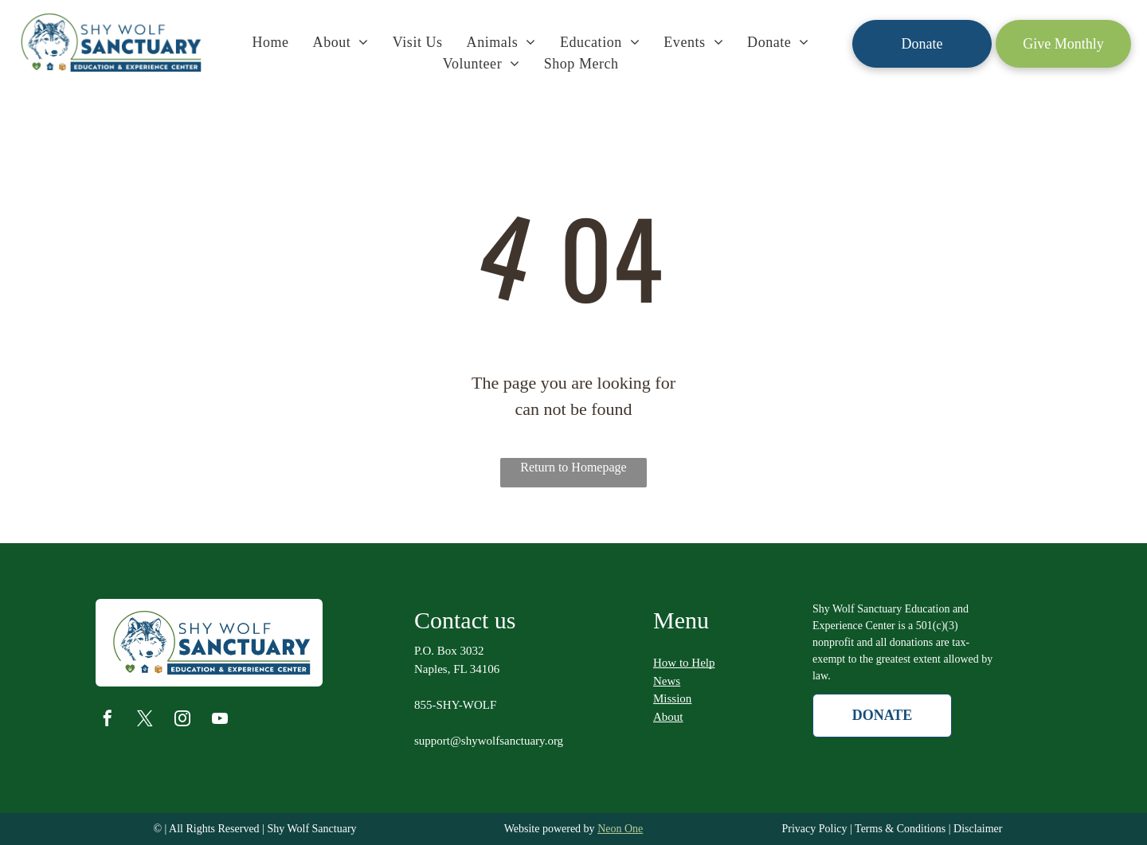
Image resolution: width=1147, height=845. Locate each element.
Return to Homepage (573, 467)
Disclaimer (977, 829)
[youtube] (220, 720)
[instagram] (182, 720)
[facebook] (107, 720)
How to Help (684, 662)
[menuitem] (270, 42)
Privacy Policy (814, 829)
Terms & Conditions (900, 829)
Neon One (620, 829)
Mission (672, 698)
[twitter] (145, 720)
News (666, 681)
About (668, 716)
